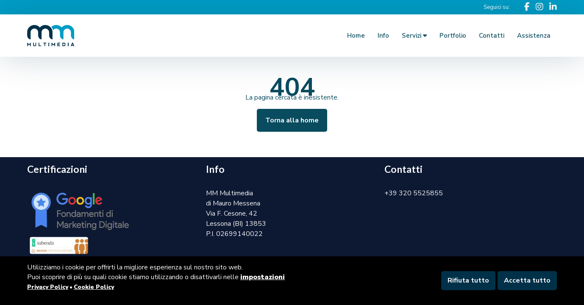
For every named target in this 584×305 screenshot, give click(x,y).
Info (383, 35)
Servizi (414, 35)
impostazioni (262, 277)
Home (356, 35)
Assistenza (534, 35)
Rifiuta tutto (468, 280)
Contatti (491, 35)
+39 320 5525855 (413, 193)
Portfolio (452, 35)
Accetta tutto (527, 280)
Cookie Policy (94, 287)
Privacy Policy (47, 287)
